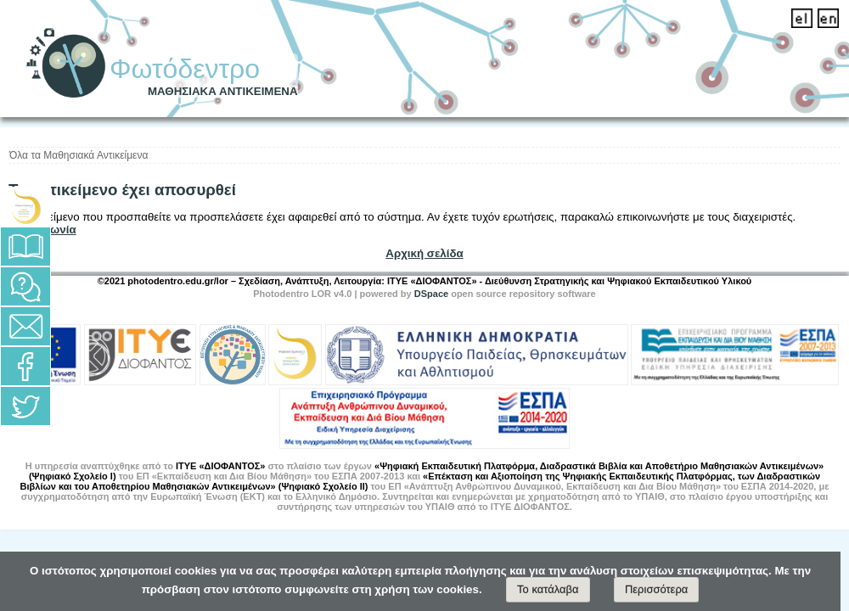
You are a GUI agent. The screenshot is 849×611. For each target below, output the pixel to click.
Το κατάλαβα (548, 589)
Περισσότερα (656, 589)
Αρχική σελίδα (424, 253)
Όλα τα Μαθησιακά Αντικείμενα (78, 155)
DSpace (431, 294)
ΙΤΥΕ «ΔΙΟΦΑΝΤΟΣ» (221, 466)
